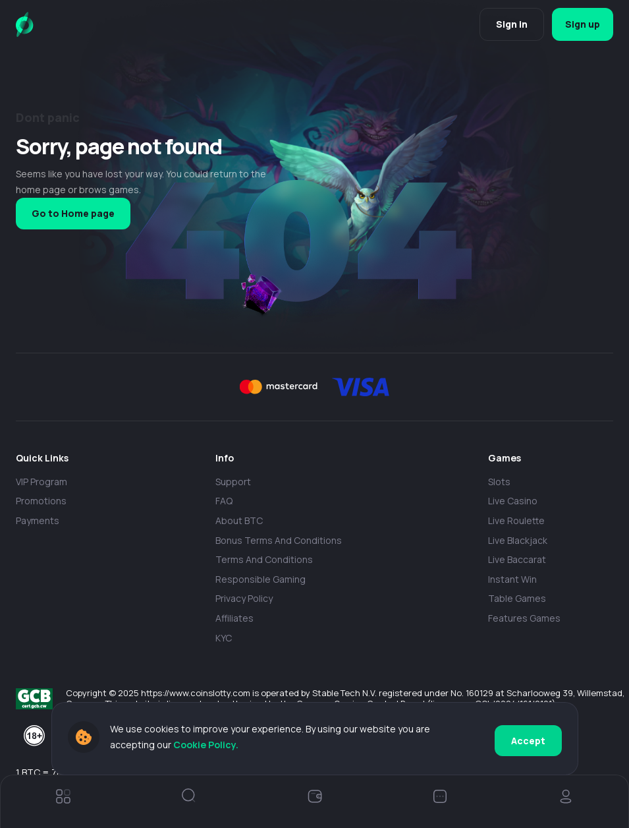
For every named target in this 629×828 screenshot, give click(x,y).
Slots (499, 481)
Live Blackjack (517, 540)
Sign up (579, 24)
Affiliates (234, 618)
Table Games (517, 598)
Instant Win (512, 579)
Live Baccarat (517, 559)
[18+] (34, 735)
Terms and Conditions (264, 559)
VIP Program (41, 481)
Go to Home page (73, 213)
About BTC (239, 520)
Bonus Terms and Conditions (278, 540)
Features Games (524, 618)
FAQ (223, 500)
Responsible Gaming (260, 579)
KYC (223, 638)
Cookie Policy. (205, 746)
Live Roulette (516, 520)
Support (233, 481)
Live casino (512, 500)
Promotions (41, 500)
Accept (528, 739)
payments (37, 520)
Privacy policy (244, 598)
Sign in (505, 24)
